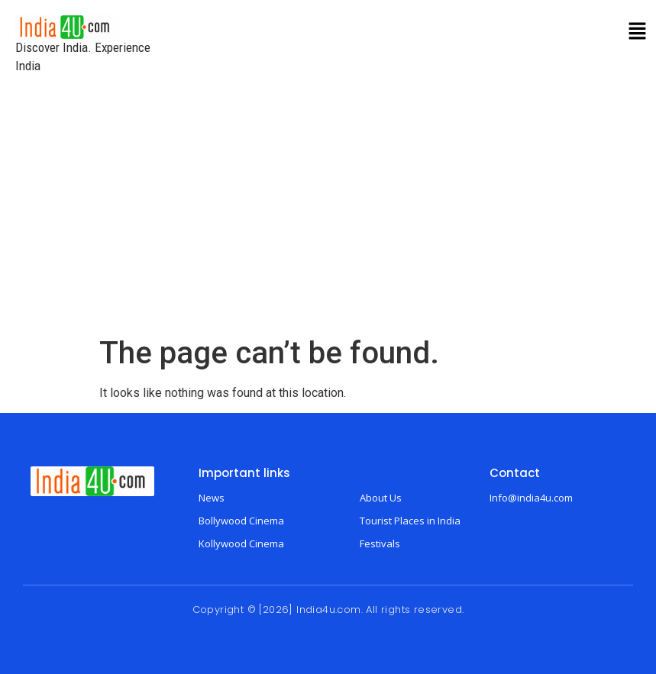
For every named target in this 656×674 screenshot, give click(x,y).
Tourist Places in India (410, 520)
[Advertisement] (328, 220)
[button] (637, 32)
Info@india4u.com (531, 498)
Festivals (380, 543)
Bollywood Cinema (241, 520)
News (212, 498)
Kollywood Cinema (241, 543)
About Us (381, 498)
